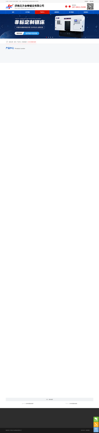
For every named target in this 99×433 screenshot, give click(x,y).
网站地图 (91, 1)
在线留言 (86, 1)
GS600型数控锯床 (29, 403)
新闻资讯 (57, 11)
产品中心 (42, 11)
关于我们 (27, 11)
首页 (13, 11)
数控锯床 (24, 42)
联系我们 (86, 11)
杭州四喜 (88, 430)
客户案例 (71, 11)
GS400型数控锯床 (73, 403)
